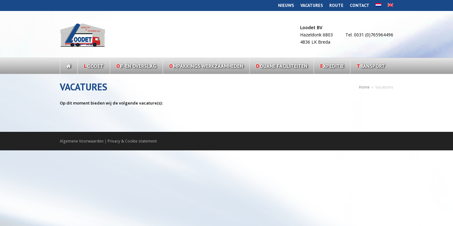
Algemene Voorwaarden (81, 141)
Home (364, 86)
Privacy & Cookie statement (132, 141)
